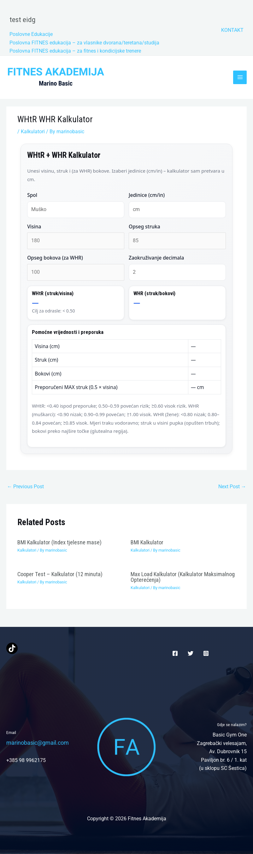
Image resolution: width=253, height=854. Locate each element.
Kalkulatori (33, 132)
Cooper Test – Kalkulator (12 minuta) (60, 574)
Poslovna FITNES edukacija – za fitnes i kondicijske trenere (75, 51)
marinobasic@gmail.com (37, 742)
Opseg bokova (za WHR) (55, 257)
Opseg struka (144, 226)
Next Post (232, 487)
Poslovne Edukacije (31, 34)
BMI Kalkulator (147, 542)
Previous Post (25, 487)
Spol (32, 195)
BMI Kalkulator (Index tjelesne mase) (59, 542)
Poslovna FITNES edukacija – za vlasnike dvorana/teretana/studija (84, 43)
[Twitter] (190, 653)
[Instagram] (206, 653)
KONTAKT (232, 30)
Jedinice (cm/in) (147, 195)
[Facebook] (175, 653)
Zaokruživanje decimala (156, 257)
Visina (34, 226)
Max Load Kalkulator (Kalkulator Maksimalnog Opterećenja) (183, 577)
